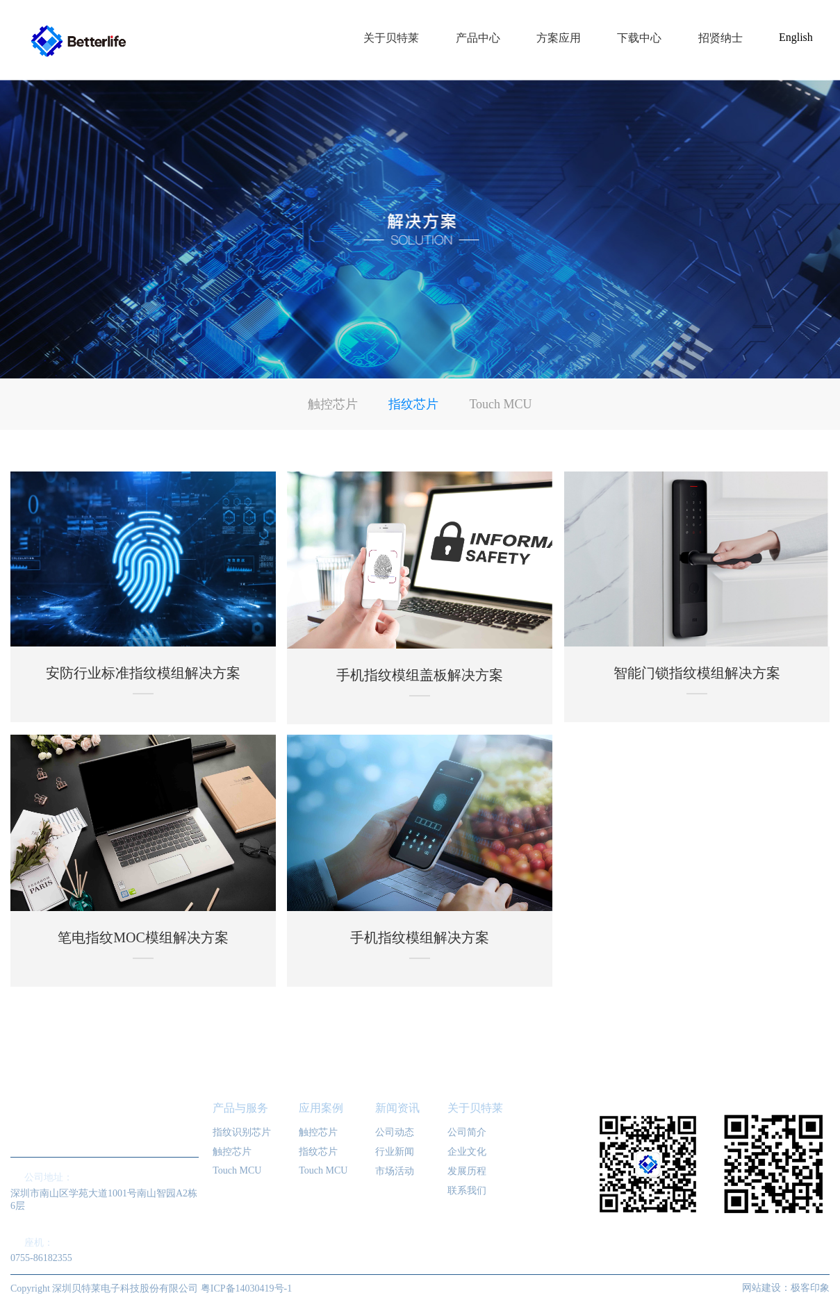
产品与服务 (240, 1108)
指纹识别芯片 (242, 1132)
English (796, 37)
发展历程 (466, 1171)
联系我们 (466, 1190)
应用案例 (321, 1108)
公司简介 (466, 1132)
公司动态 (394, 1132)
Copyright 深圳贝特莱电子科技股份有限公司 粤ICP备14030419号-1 (151, 1288)
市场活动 (394, 1171)
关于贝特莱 (475, 1108)
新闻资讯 (397, 1108)
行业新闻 (394, 1151)
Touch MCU (500, 404)
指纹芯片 (413, 404)
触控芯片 (333, 404)
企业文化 (466, 1151)
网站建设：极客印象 (786, 1288)
